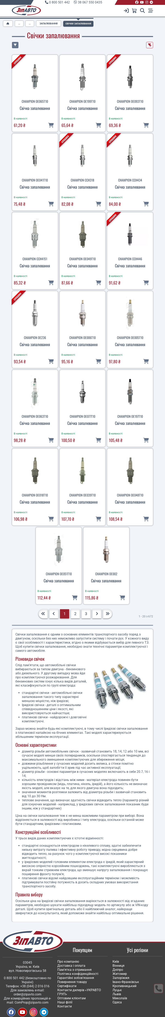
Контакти (64, 1006)
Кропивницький (124, 986)
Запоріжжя (120, 978)
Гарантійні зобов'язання (75, 978)
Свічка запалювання (35, 108)
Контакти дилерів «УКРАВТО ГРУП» (79, 992)
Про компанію (68, 961)
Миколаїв (119, 998)
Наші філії (64, 1002)
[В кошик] (51, 125)
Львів (116, 994)
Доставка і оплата (71, 966)
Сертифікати (66, 986)
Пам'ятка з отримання (74, 970)
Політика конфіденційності (77, 974)
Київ (115, 961)
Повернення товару (72, 982)
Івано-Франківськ (125, 982)
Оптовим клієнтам (71, 998)
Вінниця (118, 966)
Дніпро (117, 970)
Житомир (119, 974)
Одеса (117, 1002)
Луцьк (117, 990)
